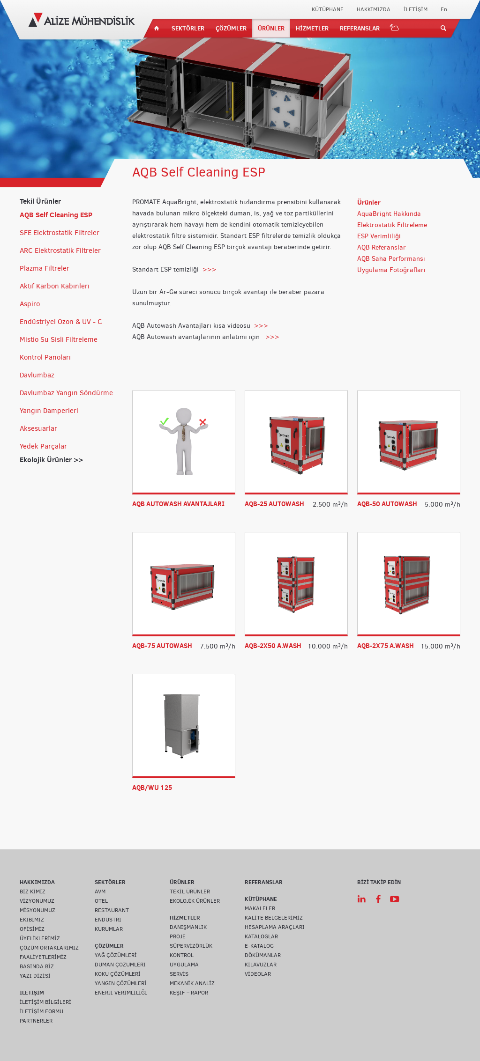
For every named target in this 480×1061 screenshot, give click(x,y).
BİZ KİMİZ (32, 891)
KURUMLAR (109, 929)
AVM (100, 891)
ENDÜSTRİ (108, 919)
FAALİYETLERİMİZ (43, 957)
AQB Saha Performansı (391, 258)
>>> (209, 269)
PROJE (178, 936)
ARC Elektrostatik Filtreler (60, 250)
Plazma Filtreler (44, 268)
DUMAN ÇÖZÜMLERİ (120, 964)
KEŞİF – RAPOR (189, 992)
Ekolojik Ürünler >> (51, 459)
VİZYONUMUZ (37, 901)
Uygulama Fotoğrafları (391, 269)
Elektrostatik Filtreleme (392, 225)
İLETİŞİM (416, 9)
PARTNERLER (36, 1020)
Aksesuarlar (38, 428)
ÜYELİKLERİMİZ (40, 938)
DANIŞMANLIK (188, 927)
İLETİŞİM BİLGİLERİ (45, 1002)
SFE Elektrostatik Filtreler (59, 232)
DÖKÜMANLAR (263, 955)
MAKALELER (260, 908)
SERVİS (179, 974)
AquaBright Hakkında (389, 213)
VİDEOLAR (258, 974)
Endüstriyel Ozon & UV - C (61, 321)
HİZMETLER (312, 28)
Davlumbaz (37, 375)
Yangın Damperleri (49, 410)
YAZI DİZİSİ (35, 976)
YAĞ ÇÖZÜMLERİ (116, 955)
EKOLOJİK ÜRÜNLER (195, 901)
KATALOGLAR (261, 936)
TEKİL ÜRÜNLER (190, 891)
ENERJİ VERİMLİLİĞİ (121, 992)
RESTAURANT (112, 910)
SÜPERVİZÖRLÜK (191, 946)
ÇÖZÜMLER (231, 28)
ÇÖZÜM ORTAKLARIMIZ (49, 947)
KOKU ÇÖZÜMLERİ (118, 974)
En (444, 9)
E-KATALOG (259, 946)
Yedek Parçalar (43, 446)
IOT (394, 28)
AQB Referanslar (381, 247)
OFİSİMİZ (32, 929)
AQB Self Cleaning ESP (56, 215)
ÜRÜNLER (271, 28)
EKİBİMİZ (32, 919)
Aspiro (30, 304)
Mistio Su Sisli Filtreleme (59, 339)
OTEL (101, 901)
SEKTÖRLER (188, 28)
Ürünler (369, 202)
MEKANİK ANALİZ (192, 983)
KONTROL (182, 955)
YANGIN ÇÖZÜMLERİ (121, 983)
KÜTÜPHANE (328, 9)
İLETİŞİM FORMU (41, 1011)
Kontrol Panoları (45, 357)
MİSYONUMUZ (37, 910)
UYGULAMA (184, 964)
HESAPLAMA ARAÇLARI (275, 927)
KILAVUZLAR (261, 964)
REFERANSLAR (360, 28)
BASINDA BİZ (37, 966)
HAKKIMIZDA (373, 9)
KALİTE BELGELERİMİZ (274, 917)
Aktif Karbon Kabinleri (55, 286)
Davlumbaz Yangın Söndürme (66, 393)
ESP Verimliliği (379, 236)
